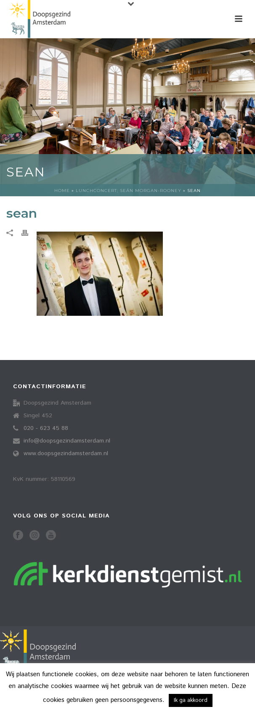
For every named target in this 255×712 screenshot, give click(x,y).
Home (62, 190)
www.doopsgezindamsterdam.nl (66, 453)
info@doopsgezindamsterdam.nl (67, 441)
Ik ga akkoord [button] (190, 700)
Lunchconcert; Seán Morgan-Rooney (128, 190)
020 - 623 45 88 (46, 428)
